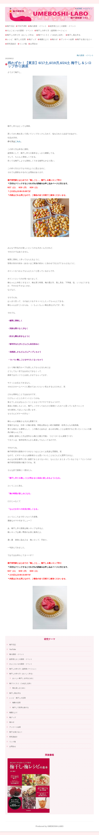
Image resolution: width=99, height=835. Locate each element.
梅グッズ (32, 39)
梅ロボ (55, 39)
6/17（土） (12, 187)
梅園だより (44, 39)
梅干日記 (10, 26)
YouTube (22, 26)
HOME (79, 9)
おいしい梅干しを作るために (23, 678)
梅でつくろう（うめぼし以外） (51, 35)
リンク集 (23, 44)
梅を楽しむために (18, 688)
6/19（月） (23, 187)
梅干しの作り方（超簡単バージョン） (52, 31)
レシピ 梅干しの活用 (16, 39)
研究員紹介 (11, 44)
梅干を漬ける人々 (84, 39)
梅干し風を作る (73, 35)
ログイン (88, 9)
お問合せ (34, 44)
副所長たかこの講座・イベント (63, 26)
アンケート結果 (67, 39)
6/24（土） (34, 187)
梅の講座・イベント (38, 26)
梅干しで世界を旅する (20, 707)
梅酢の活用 (16, 702)
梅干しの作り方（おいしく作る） (21, 35)
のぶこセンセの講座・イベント (20, 31)
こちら (18, 141)
